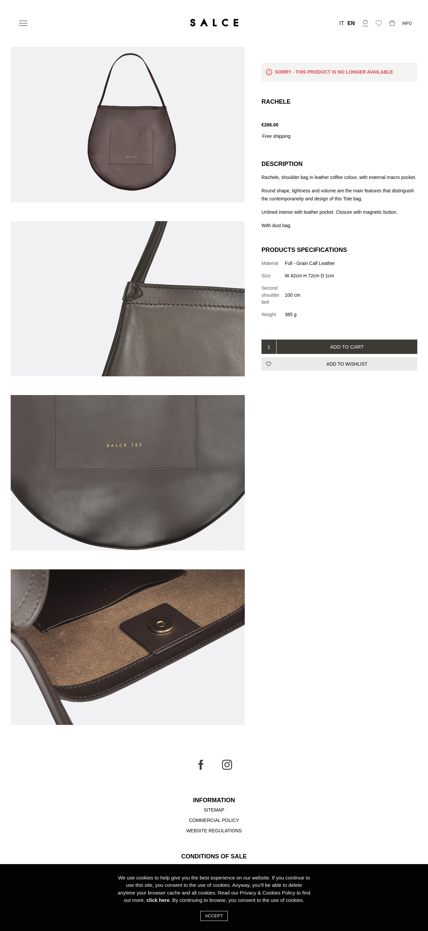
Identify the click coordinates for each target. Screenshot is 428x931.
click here (158, 900)
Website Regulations (214, 830)
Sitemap (214, 810)
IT (341, 23)
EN (351, 23)
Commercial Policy (214, 820)
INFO (407, 23)
